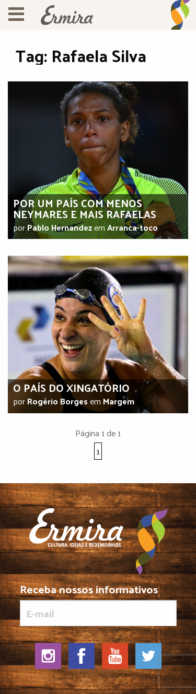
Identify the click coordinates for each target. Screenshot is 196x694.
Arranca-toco (132, 227)
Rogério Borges (57, 401)
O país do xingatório (71, 387)
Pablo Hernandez (59, 227)
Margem (118, 401)
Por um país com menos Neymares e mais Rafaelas (84, 208)
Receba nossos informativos (98, 604)
